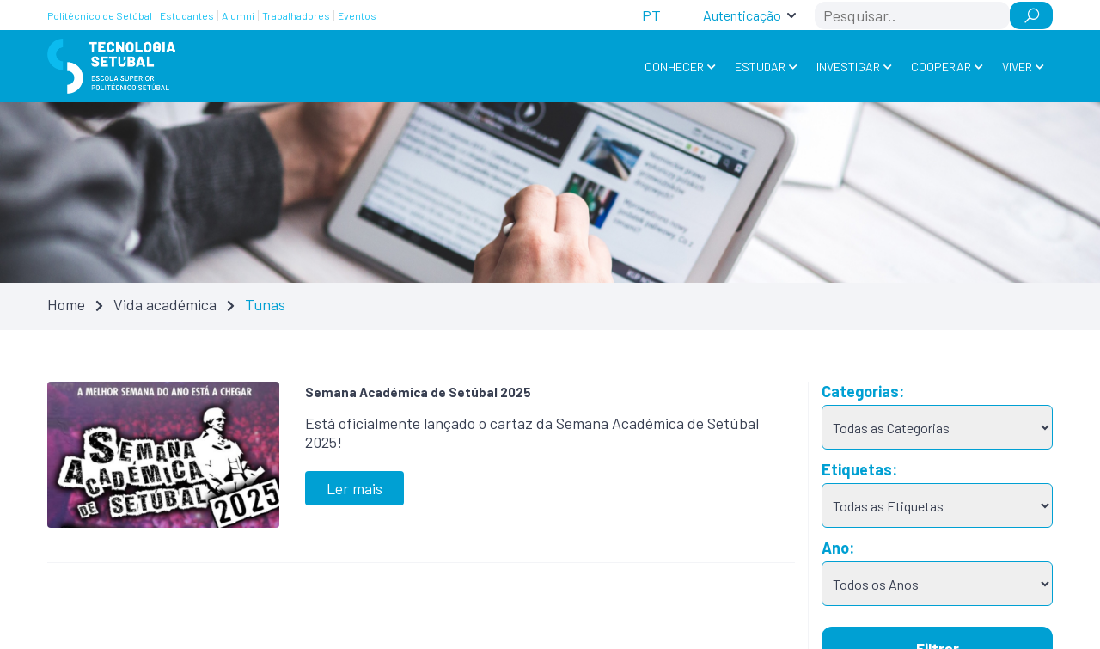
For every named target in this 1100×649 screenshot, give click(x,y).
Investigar (848, 66)
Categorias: (863, 391)
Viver (1017, 66)
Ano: (838, 547)
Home (66, 304)
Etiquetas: (859, 469)
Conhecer (674, 66)
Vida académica (165, 304)
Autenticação (742, 15)
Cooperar (941, 66)
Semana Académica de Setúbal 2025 (418, 392)
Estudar (760, 66)
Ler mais (354, 488)
